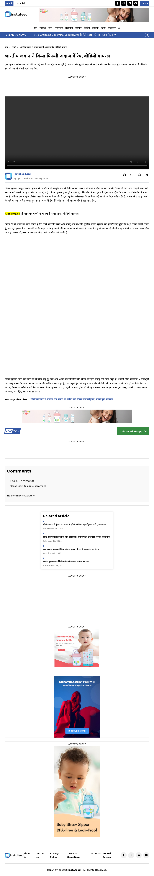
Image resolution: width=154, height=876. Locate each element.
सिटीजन (112, 28)
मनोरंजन (59, 28)
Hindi (9, 3)
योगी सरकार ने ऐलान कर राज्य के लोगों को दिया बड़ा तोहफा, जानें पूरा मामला (72, 399)
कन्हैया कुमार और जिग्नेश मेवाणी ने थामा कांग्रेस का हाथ (66, 561)
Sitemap (96, 853)
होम (35, 28)
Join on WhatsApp (133, 431)
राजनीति (69, 28)
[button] (119, 28)
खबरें (14, 47)
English (21, 3)
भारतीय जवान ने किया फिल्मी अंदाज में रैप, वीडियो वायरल (43, 47)
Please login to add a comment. (28, 485)
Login (145, 3)
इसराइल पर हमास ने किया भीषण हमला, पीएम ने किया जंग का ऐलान (71, 549)
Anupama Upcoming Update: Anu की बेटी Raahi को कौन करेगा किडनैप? (78, 34)
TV (12, 431)
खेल (50, 28)
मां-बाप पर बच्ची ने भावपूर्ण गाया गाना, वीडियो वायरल (49, 213)
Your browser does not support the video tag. (77, 132)
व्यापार (78, 28)
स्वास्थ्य (43, 28)
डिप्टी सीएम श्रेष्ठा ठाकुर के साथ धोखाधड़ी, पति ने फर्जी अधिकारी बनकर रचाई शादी (76, 537)
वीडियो (95, 28)
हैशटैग (87, 28)
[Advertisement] (77, 86)
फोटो (103, 28)
